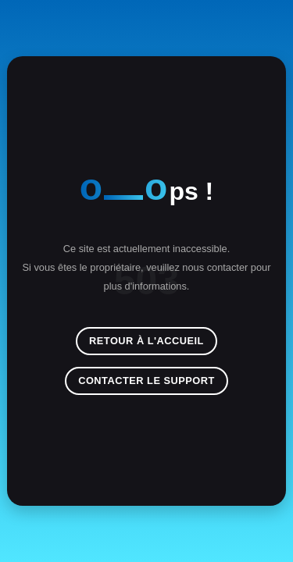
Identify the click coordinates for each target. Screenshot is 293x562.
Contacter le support (146, 380)
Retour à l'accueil (146, 341)
